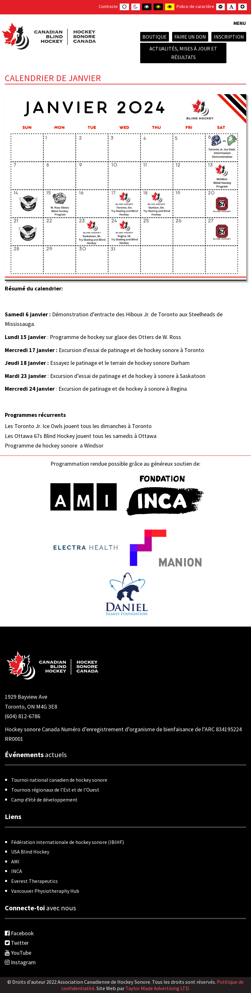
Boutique (154, 37)
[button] (239, 27)
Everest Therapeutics (34, 881)
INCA (16, 871)
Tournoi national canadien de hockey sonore (59, 780)
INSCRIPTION (229, 37)
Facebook (19, 933)
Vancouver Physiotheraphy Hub (45, 891)
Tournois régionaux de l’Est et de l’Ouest (55, 789)
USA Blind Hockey (30, 851)
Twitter (17, 942)
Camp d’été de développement (44, 799)
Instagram (20, 962)
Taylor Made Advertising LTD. (158, 988)
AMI (15, 861)
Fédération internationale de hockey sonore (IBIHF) (67, 842)
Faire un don (190, 37)
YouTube (18, 952)
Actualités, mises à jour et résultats (183, 52)
